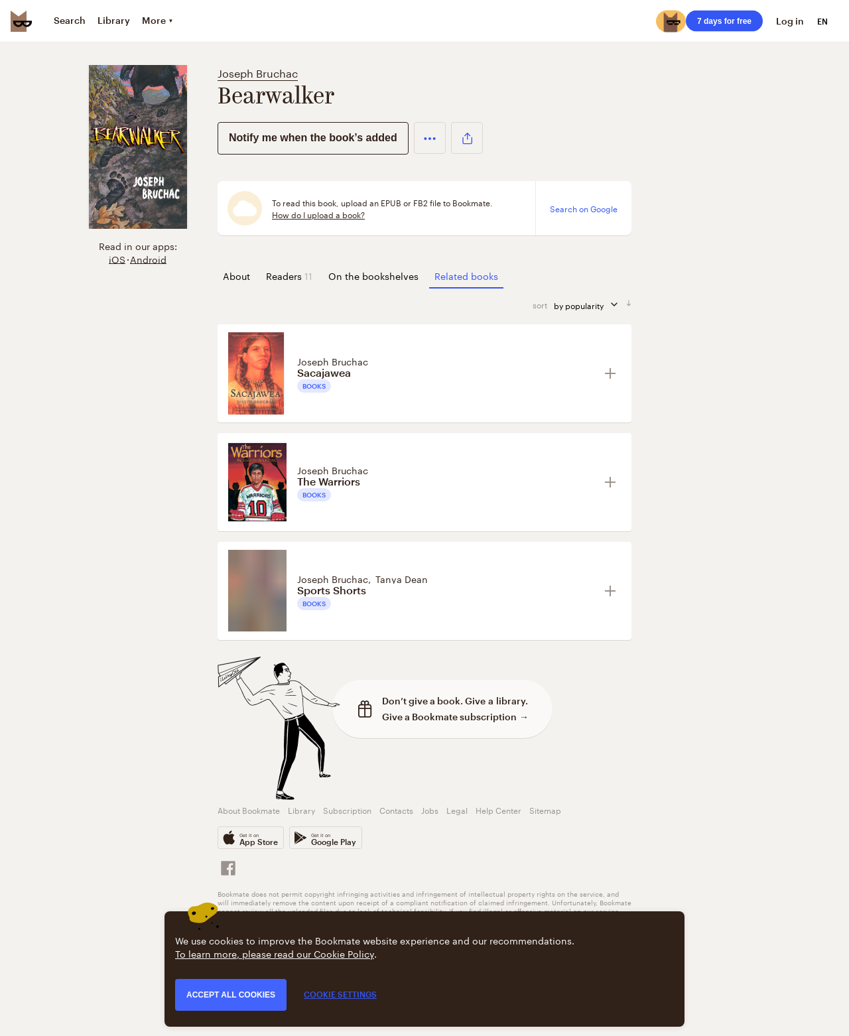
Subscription (347, 809)
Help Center (498, 809)
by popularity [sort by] (590, 305)
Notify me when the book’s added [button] (313, 137)
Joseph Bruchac (258, 72)
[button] (430, 138)
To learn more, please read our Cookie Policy (274, 953)
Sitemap (545, 809)
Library (301, 809)
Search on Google (584, 208)
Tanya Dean (401, 578)
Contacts (396, 809)
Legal (457, 809)
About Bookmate (249, 809)
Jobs (429, 809)
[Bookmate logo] (21, 21)
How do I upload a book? (318, 214)
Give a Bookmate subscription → (455, 716)
